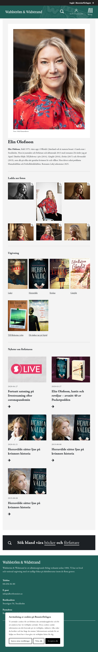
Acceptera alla (53, 641)
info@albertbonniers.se (13, 593)
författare (71, 542)
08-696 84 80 (9, 584)
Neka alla (38, 641)
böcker (50, 542)
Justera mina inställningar (20, 641)
